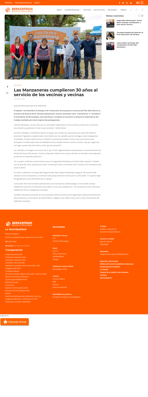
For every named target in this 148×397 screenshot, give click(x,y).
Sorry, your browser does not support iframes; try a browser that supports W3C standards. (17, 343)
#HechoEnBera (106, 278)
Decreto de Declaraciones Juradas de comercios (23, 296)
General (18, 85)
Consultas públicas (12, 271)
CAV (54, 238)
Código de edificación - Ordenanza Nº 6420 (21, 299)
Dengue (56, 259)
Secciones (112, 10)
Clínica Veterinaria (59, 254)
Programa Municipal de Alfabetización (114, 254)
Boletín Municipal (11, 282)
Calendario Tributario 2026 (15, 260)
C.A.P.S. (55, 251)
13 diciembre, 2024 (19, 99)
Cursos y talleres (59, 279)
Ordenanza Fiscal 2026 (13, 254)
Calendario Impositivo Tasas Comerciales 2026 (22, 265)
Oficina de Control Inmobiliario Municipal (116, 264)
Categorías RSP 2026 (13, 268)
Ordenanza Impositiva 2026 (15, 257)
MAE (54, 282)
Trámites (8, 3)
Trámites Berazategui (61, 241)
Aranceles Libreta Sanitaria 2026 (17, 290)
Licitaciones (9, 285)
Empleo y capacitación (108, 229)
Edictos (8, 293)
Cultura (56, 276)
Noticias (87, 10)
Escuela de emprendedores (110, 232)
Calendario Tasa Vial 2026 (15, 263)
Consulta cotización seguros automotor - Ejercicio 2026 (25, 274)
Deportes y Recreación (109, 261)
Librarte (56, 284)
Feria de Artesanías (60, 287)
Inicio (59, 10)
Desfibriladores (58, 256)
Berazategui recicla (60, 269)
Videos (123, 10)
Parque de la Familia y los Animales (114, 272)
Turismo (103, 275)
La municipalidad (72, 10)
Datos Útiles (99, 10)
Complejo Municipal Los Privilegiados (66, 297)
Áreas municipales (12, 234)
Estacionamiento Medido (110, 267)
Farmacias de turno (23, 3)
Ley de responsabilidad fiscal (16, 279)
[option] (124, 34)
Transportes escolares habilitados (18, 302)
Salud (36, 3)
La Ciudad (104, 269)
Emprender (104, 244)
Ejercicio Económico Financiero (16, 277)
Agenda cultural (106, 241)
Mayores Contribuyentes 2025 (16, 288)
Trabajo (103, 226)
